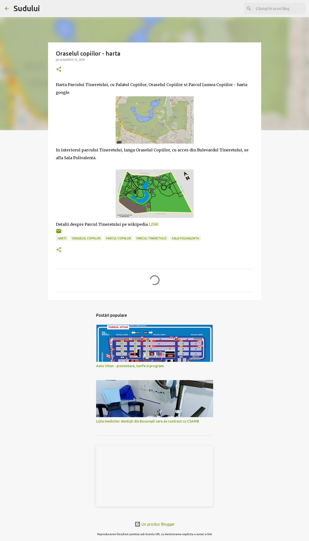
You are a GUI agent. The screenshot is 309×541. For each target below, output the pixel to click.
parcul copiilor (118, 238)
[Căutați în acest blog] (279, 8)
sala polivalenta (185, 238)
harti (62, 238)
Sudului (27, 8)
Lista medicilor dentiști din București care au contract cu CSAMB (147, 421)
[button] (59, 69)
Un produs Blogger (155, 524)
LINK (154, 224)
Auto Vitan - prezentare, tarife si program (130, 366)
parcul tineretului (151, 238)
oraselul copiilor (86, 238)
